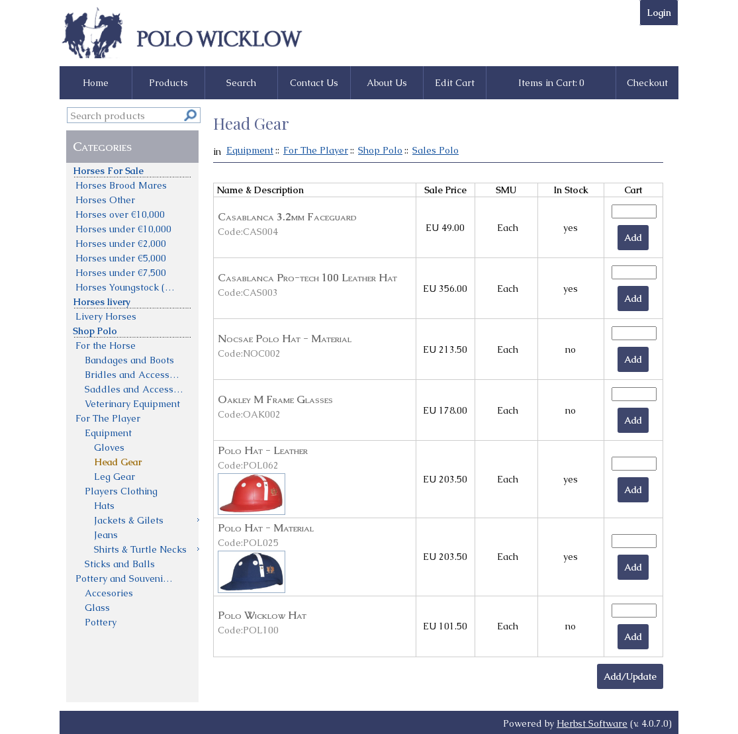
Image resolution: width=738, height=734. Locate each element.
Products (168, 83)
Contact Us (314, 83)
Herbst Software (592, 723)
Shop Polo (380, 150)
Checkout (647, 83)
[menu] (132, 396)
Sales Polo (435, 150)
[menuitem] (132, 170)
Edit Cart (455, 83)
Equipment (249, 150)
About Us (387, 83)
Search (241, 83)
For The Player (315, 150)
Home (96, 83)
